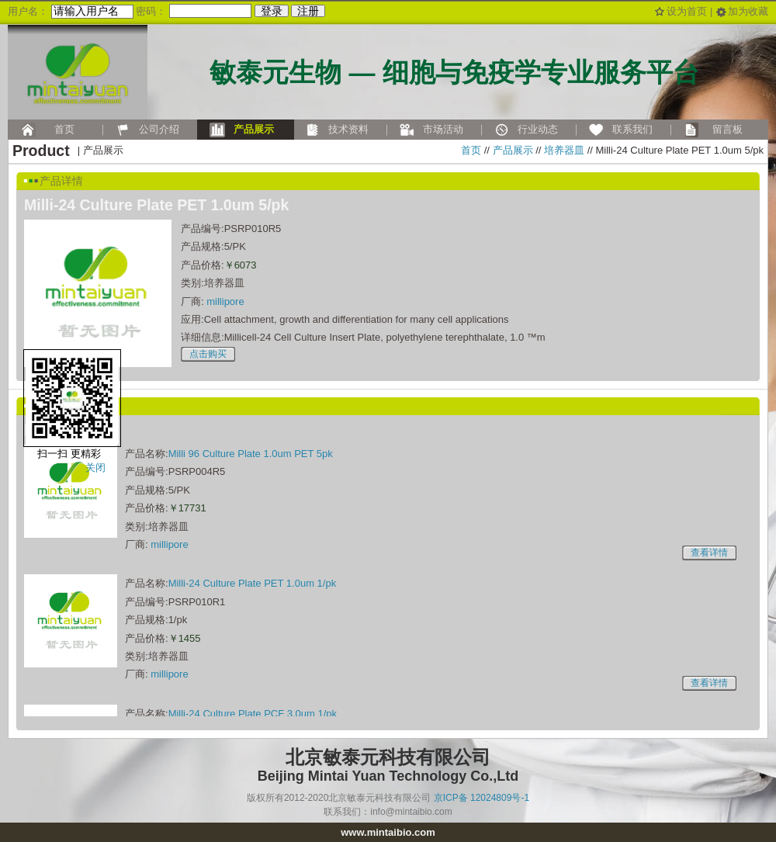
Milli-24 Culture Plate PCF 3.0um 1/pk (252, 713)
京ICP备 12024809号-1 (481, 797)
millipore (225, 301)
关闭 (95, 467)
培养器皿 (564, 150)
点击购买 (208, 353)
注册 (308, 11)
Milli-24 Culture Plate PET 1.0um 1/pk (252, 583)
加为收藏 (748, 11)
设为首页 (687, 11)
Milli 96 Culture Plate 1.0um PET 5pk (250, 453)
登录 (271, 11)
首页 (471, 150)
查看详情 (709, 552)
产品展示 (513, 150)
